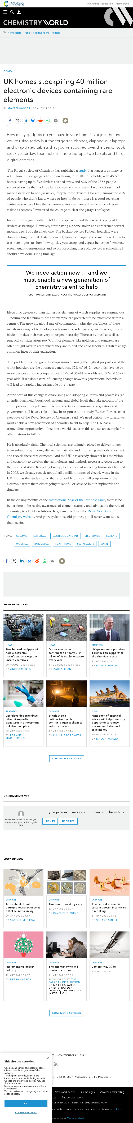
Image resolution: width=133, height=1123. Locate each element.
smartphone (63, 544)
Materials (22, 544)
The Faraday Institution (64, 981)
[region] (26, 1088)
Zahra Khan (62, 669)
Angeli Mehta (20, 669)
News (9, 645)
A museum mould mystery (65, 904)
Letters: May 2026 (104, 966)
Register (68, 821)
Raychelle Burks (65, 913)
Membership (123, 3)
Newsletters (14, 32)
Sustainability (85, 544)
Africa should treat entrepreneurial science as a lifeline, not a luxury (23, 907)
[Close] (47, 1058)
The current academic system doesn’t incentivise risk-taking (109, 907)
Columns (21, 536)
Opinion (8, 71)
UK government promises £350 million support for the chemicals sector (108, 653)
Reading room (41, 32)
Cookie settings (26, 1112)
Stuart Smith (106, 920)
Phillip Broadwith (67, 735)
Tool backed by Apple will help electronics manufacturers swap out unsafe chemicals (22, 655)
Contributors (67, 1055)
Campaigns (88, 1092)
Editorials (39, 536)
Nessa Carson (21, 979)
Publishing (93, 3)
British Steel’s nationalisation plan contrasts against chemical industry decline (66, 721)
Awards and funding (112, 1092)
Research (11, 711)
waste (104, 544)
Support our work (72, 1097)
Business (97, 645)
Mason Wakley (107, 665)
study (83, 170)
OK (26, 1103)
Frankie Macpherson (15, 737)
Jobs (27, 32)
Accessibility (82, 1077)
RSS (82, 1055)
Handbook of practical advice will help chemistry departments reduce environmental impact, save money (108, 722)
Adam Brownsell (19, 108)
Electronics (92, 536)
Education (107, 3)
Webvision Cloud (75, 1118)
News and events (65, 1092)
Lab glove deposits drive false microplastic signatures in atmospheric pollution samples (22, 721)
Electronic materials (65, 536)
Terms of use (63, 1077)
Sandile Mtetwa (22, 920)
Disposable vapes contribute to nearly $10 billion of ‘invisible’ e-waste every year (66, 655)
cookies (116, 1109)
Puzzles (56, 32)
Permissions (101, 1077)
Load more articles (66, 758)
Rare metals (41, 544)
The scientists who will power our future (63, 968)
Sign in (50, 821)
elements (111, 536)
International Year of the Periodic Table (77, 500)
